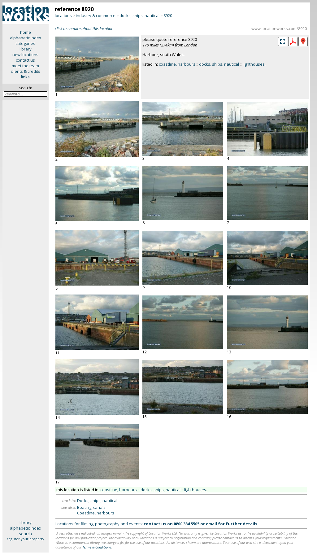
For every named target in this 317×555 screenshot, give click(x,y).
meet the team (25, 65)
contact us (25, 60)
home (25, 32)
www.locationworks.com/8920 (279, 28)
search (25, 533)
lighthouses (254, 64)
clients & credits (25, 71)
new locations (25, 54)
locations (63, 15)
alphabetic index (25, 38)
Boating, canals (91, 507)
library (26, 49)
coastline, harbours (177, 64)
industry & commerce (95, 15)
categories (25, 43)
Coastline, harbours (95, 513)
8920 (167, 15)
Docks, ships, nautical (97, 500)
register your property (25, 538)
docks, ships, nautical (139, 15)
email (211, 524)
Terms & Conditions (96, 547)
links (25, 77)
